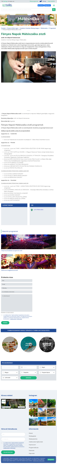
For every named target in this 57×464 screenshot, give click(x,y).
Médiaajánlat (32, 436)
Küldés (5, 322)
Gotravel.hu (9, 400)
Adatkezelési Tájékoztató (16, 319)
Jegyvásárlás (51, 1)
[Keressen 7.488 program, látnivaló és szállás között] (26, 9)
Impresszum (32, 444)
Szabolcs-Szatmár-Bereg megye (29, 28)
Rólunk (31, 433)
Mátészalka (44, 28)
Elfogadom (51, 459)
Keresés (28, 378)
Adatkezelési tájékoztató (36, 442)
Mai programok (34, 1)
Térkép (42, 1)
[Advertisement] (28, 101)
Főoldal (3, 28)
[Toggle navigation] (54, 5)
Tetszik (6, 407)
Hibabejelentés (33, 439)
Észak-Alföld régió (12, 28)
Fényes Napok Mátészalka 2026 (23, 34)
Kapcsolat (32, 453)
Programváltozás (33, 447)
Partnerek (31, 450)
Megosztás (21, 407)
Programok (52, 28)
